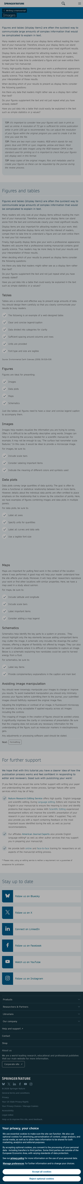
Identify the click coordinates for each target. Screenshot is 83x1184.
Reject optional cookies (41, 1179)
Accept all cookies (41, 1172)
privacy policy (17, 1158)
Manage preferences (13, 1163)
